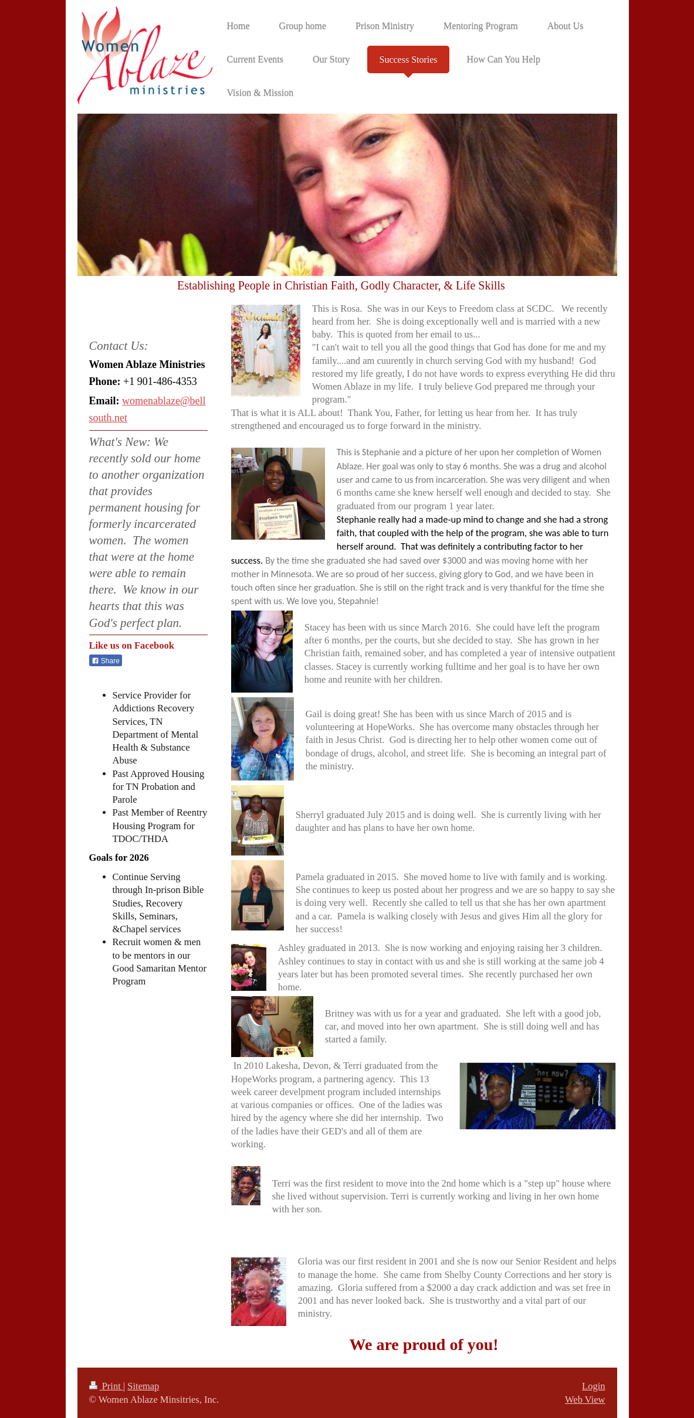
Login (593, 1386)
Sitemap (143, 1386)
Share (106, 661)
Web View (585, 1399)
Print (106, 1386)
